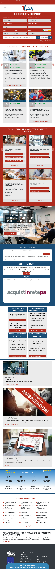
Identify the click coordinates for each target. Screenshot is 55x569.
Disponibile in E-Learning (14, 85)
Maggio (6, 104)
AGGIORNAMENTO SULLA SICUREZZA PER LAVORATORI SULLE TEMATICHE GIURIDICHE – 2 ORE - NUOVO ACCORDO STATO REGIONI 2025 (15, 157)
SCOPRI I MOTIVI (17, 320)
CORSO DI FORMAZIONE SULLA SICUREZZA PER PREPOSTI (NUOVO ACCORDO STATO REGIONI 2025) (39, 72)
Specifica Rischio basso (40, 188)
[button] (2, 65)
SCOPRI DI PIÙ (26, 273)
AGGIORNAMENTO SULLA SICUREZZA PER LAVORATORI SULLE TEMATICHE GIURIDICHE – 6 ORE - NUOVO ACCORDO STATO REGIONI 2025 (15, 161)
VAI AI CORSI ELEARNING (17, 356)
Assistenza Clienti (6, 3)
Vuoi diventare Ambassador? (7, 0)
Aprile (6, 65)
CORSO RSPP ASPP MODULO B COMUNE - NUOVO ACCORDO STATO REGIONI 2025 (14, 111)
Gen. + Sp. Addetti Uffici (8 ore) (40, 157)
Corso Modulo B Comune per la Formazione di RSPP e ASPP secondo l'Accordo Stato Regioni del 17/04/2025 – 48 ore (14, 116)
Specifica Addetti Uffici (40, 191)
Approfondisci (13, 233)
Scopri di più (14, 166)
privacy (24, 259)
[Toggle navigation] (5, 8)
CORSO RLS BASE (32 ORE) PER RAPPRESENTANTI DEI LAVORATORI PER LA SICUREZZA (39, 111)
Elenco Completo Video (12, 384)
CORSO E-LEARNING (9, 181)
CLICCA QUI (18, 0)
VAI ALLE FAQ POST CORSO (37, 330)
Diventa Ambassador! (11, 425)
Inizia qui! (8, 465)
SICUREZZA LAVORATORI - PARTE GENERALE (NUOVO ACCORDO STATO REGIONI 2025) (14, 184)
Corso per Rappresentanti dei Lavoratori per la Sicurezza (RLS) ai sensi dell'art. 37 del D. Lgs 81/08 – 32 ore (40, 116)
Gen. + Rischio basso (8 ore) (40, 154)
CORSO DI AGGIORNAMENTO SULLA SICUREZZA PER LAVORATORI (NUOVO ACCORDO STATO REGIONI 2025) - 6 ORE (15, 72)
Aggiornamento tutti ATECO (15, 154)
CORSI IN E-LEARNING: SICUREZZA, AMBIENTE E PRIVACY (27, 130)
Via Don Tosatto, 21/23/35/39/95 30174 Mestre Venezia (25, 558)
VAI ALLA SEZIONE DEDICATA (37, 356)
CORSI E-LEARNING (9, 147)
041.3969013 (25, 561)
